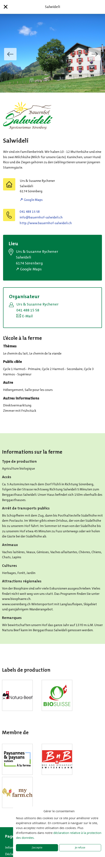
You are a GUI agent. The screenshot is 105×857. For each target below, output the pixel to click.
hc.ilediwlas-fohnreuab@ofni (41, 217)
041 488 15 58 (30, 211)
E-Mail (27, 316)
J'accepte (37, 847)
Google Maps (33, 200)
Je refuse (80, 847)
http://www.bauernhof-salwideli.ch (46, 223)
